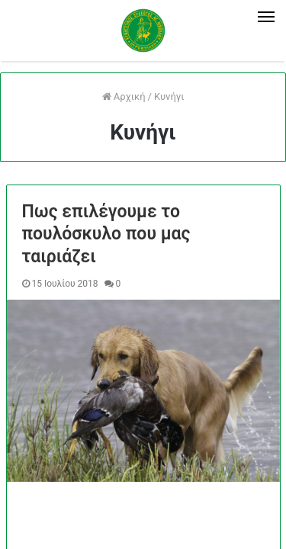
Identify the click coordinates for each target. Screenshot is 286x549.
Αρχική (124, 96)
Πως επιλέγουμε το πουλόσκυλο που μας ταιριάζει (106, 234)
